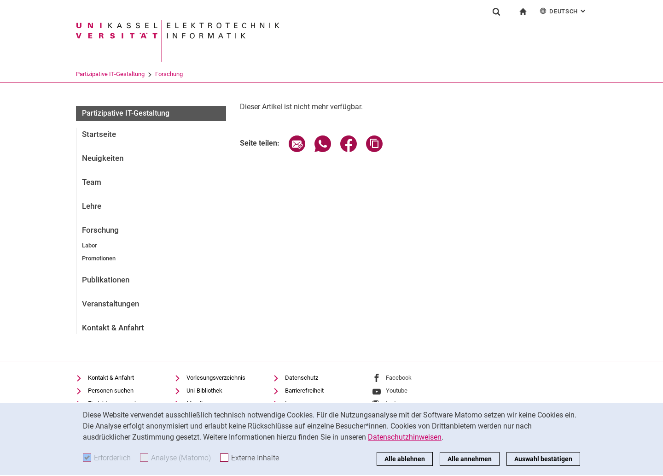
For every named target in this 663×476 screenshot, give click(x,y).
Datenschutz (301, 377)
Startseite (99, 134)
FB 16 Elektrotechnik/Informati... (156, 74)
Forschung (344, 74)
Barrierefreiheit (304, 390)
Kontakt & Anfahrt (113, 327)
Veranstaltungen (110, 303)
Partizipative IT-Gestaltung (285, 74)
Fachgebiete (225, 74)
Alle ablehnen (404, 459)
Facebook (399, 377)
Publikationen (105, 279)
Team (91, 182)
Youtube (396, 390)
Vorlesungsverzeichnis (215, 377)
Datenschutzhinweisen (405, 437)
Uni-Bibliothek (204, 390)
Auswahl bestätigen (543, 459)
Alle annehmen (470, 459)
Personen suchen (111, 390)
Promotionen (99, 258)
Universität (90, 74)
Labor (89, 245)
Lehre (91, 206)
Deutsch (563, 11)
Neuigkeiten (102, 158)
